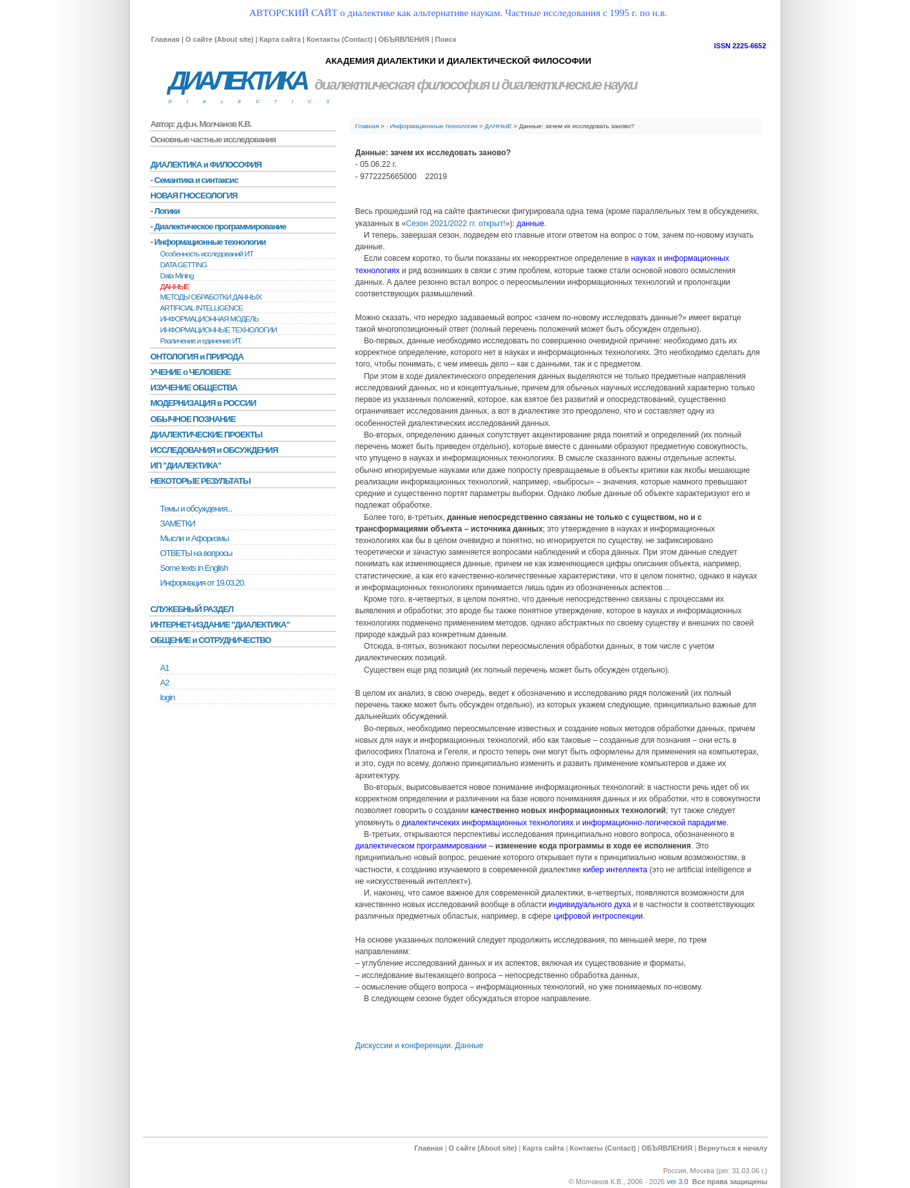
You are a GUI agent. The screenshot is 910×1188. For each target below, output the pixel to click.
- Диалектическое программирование (218, 226)
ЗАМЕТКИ (177, 523)
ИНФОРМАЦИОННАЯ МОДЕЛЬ (209, 318)
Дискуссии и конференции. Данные (419, 1045)
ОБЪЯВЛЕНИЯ (403, 39)
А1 (164, 668)
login (167, 697)
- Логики (165, 211)
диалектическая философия (402, 85)
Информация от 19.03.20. (202, 583)
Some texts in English (194, 568)
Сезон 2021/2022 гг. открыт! (455, 223)
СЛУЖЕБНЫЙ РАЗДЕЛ (192, 609)
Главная (165, 39)
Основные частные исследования (213, 139)
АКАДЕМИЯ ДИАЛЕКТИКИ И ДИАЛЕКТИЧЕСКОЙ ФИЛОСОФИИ (458, 61)
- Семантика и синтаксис (194, 180)
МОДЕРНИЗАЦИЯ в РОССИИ (203, 403)
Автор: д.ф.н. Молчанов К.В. (201, 124)
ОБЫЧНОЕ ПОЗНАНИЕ (193, 419)
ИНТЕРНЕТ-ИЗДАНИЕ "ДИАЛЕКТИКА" (220, 624)
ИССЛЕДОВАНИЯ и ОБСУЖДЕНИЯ (214, 450)
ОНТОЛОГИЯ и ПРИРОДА (197, 356)
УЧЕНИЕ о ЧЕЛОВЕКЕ (191, 372)
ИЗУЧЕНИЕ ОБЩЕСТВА (194, 387)
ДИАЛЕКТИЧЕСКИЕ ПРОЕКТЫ (207, 434)
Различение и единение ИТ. (201, 340)
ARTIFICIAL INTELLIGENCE (201, 307)
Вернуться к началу (732, 1148)
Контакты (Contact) (340, 39)
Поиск (446, 39)
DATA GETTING (183, 264)
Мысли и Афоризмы (194, 538)
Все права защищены (730, 1181)
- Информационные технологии (432, 125)
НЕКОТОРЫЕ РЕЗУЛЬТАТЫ (201, 481)
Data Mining (177, 275)
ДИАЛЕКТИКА (238, 80)
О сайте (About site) (219, 39)
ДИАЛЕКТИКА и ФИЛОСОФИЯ (206, 164)
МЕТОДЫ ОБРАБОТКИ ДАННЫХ (211, 297)
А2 (164, 682)
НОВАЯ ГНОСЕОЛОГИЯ (194, 195)
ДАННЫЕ (498, 125)
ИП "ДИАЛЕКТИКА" (186, 465)
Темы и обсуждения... (196, 508)
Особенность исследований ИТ (207, 253)
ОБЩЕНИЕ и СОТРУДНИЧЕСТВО (211, 640)
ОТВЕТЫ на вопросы (196, 553)
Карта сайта (280, 39)
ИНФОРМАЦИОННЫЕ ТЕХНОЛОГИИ (218, 329)
